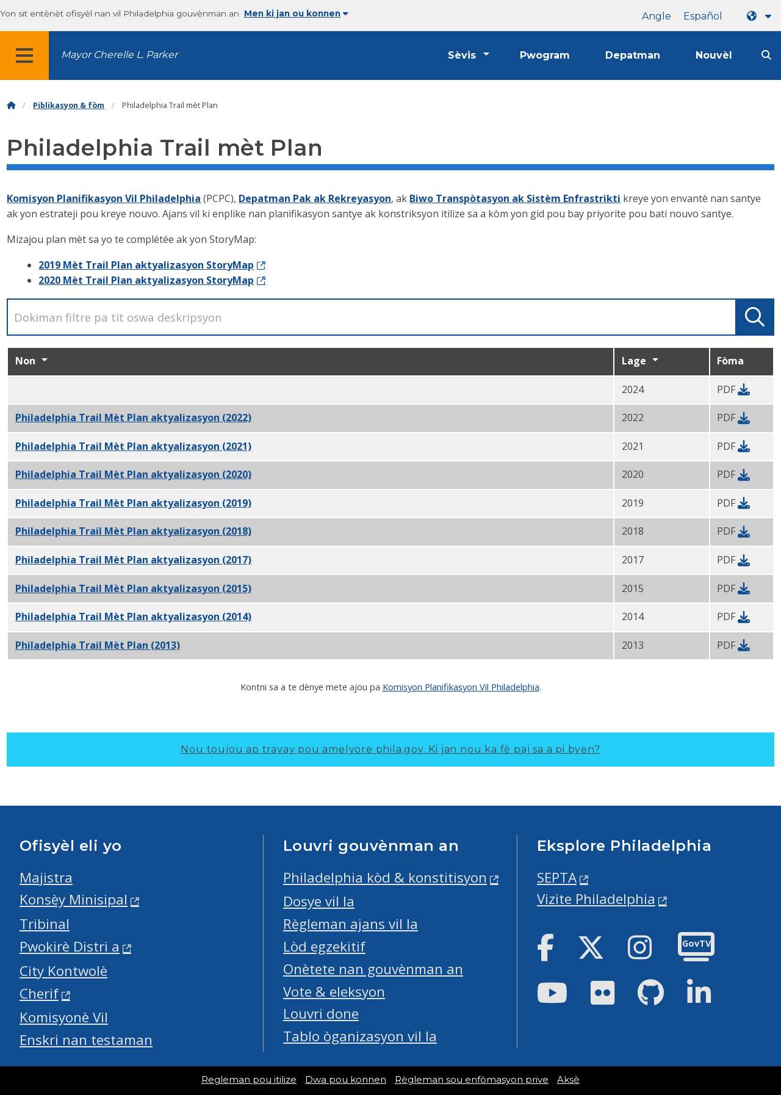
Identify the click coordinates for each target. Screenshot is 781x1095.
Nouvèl (714, 55)
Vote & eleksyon (334, 991)
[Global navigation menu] (24, 55)
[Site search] (766, 55)
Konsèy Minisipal (74, 899)
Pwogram (545, 55)
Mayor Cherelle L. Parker (119, 54)
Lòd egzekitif (324, 946)
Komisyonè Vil (64, 1017)
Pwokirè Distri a (70, 946)
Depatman (632, 55)
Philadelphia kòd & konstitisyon (385, 877)
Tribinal (45, 923)
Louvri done (321, 1013)
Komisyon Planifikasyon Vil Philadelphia (104, 198)
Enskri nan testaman (86, 1039)
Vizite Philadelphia (596, 898)
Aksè (568, 1079)
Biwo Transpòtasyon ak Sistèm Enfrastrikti (515, 198)
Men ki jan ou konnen (296, 13)
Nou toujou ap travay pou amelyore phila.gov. (390, 749)
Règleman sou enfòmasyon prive (472, 1079)
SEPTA (557, 877)
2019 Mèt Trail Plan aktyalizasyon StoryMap (146, 265)
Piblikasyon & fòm (68, 105)
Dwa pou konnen (345, 1079)
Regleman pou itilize (249, 1079)
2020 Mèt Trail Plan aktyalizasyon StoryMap (146, 280)
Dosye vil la (319, 901)
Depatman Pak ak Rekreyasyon (315, 198)
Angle (656, 16)
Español (702, 16)
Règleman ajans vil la (350, 923)
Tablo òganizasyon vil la (360, 1036)
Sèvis (462, 55)
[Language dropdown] (761, 16)
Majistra (46, 877)
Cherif (39, 993)
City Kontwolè (63, 970)
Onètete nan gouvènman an (373, 968)
